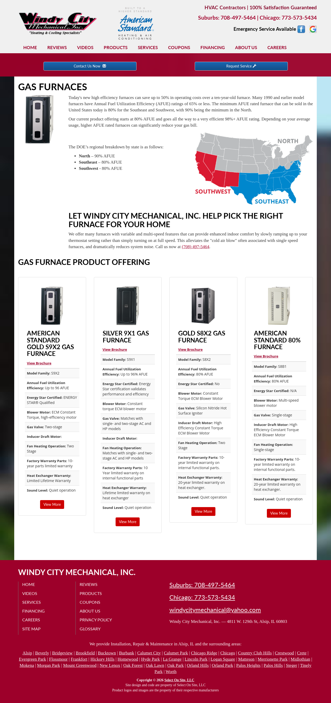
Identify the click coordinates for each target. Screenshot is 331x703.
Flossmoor (58, 659)
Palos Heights (248, 665)
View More (52, 504)
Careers (277, 47)
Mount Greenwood (79, 665)
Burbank (126, 653)
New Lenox (110, 665)
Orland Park (222, 665)
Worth (171, 671)
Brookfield (85, 653)
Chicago (227, 653)
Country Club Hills (255, 653)
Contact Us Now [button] (90, 66)
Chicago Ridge (204, 653)
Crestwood (284, 653)
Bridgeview (62, 653)
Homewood (128, 659)
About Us (246, 47)
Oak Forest (133, 665)
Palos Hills (273, 665)
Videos (85, 47)
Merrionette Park (273, 659)
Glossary (90, 628)
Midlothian (300, 659)
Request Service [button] (241, 66)
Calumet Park (176, 653)
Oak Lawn (155, 665)
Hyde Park (150, 659)
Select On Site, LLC (179, 680)
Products (115, 47)
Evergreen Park (32, 659)
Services (148, 47)
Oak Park (175, 665)
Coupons (179, 47)
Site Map (31, 628)
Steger (291, 665)
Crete (301, 653)
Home (30, 47)
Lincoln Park (196, 659)
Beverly (42, 653)
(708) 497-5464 (195, 246)
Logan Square (222, 659)
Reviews (57, 47)
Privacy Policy (96, 619)
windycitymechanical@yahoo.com (215, 609)
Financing (212, 47)
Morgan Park (48, 665)
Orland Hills (198, 665)
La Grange (172, 659)
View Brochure (39, 363)
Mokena (27, 665)
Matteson (246, 659)
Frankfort (79, 659)
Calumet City (149, 653)
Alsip (27, 653)
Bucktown (107, 653)
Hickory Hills (103, 659)
